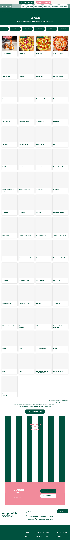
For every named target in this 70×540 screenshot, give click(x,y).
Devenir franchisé (64, 7)
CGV (47, 536)
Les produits (31, 7)
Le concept (27, 532)
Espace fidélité (55, 7)
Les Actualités (38, 536)
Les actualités (47, 7)
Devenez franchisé (48, 495)
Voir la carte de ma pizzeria (35, 411)
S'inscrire (62, 511)
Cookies (58, 536)
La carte (24, 7)
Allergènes (48, 532)
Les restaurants (39, 7)
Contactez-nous (48, 491)
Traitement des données (62, 532)
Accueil (3, 12)
